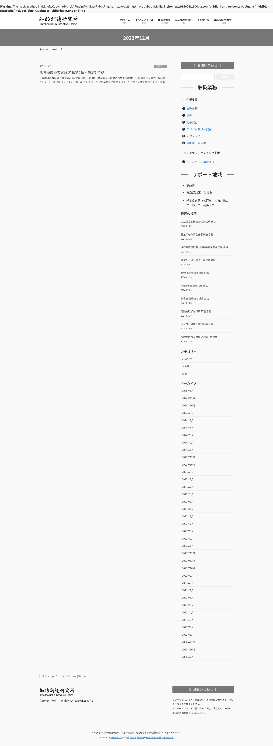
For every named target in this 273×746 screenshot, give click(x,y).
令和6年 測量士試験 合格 (194, 285)
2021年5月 (188, 605)
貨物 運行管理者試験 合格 (195, 273)
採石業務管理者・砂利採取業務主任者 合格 (204, 247)
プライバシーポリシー (74, 676)
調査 (189, 115)
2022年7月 (188, 523)
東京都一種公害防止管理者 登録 (198, 260)
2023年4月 (188, 494)
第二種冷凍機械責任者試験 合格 (198, 221)
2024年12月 (188, 398)
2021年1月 (188, 634)
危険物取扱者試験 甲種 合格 (196, 311)
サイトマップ (49, 676)
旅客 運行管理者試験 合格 (195, 298)
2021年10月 (188, 568)
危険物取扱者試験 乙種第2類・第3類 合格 (71, 72)
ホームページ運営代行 (200, 162)
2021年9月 (188, 575)
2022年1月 (188, 546)
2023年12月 (188, 457)
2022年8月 (188, 516)
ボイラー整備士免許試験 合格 (197, 324)
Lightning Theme (135, 737)
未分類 (185, 366)
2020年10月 (188, 649)
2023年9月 (188, 472)
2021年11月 (188, 560)
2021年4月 (188, 612)
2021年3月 (188, 620)
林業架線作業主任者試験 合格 (197, 234)
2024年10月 (188, 405)
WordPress (116, 737)
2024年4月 (188, 427)
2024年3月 (188, 435)
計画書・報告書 (196, 143)
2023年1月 (188, 509)
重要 (184, 373)
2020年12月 (188, 642)
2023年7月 (188, 487)
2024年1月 (188, 450)
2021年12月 (188, 553)
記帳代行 (192, 122)
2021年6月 (188, 597)
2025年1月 (188, 390)
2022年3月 (188, 531)
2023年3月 (188, 501)
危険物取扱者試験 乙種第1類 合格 (199, 337)
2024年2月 (188, 442)
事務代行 (192, 108)
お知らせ (160, 66)
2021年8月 (188, 583)
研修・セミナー (196, 136)
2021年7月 (188, 590)
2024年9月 (188, 413)
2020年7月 (188, 657)
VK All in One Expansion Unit (160, 737)
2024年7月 (188, 420)
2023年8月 (188, 479)
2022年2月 (188, 538)
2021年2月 (188, 627)
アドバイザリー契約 (199, 129)
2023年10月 (188, 464)
